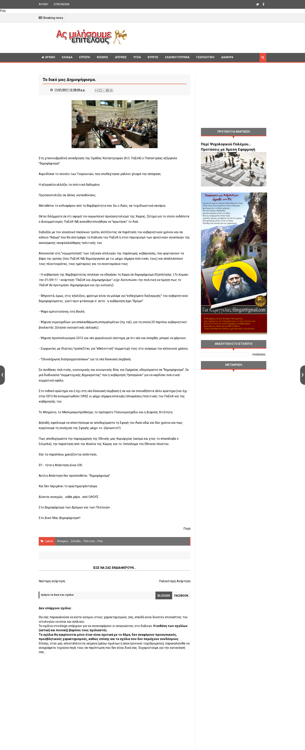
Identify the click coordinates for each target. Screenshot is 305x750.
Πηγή (186, 528)
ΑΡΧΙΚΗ (43, 4)
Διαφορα (227, 57)
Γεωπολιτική (205, 57)
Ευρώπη (84, 57)
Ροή (100, 541)
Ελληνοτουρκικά (177, 57)
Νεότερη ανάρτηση (52, 581)
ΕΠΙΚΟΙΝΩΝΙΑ (62, 4)
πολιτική (89, 541)
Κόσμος (102, 57)
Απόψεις (121, 57)
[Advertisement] (198, 37)
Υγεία (137, 57)
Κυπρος (153, 57)
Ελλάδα (67, 57)
